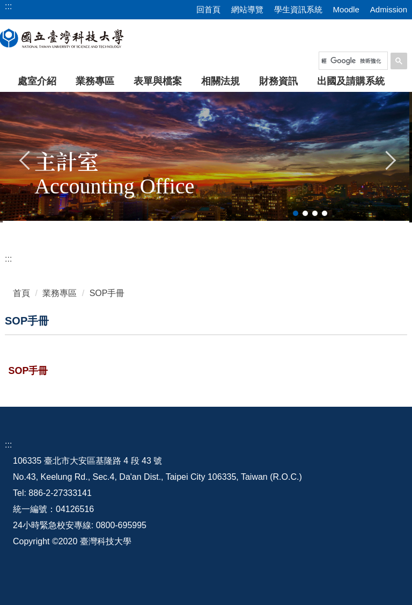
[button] (25, 159)
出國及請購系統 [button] (351, 81)
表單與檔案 (158, 81)
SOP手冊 (107, 293)
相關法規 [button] (220, 81)
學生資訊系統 (298, 9)
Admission (388, 9)
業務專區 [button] (95, 81)
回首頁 (208, 9)
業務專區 (59, 293)
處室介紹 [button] (37, 81)
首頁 (21, 293)
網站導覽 (247, 9)
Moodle (346, 9)
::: (8, 258)
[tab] (295, 213)
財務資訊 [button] (278, 81)
